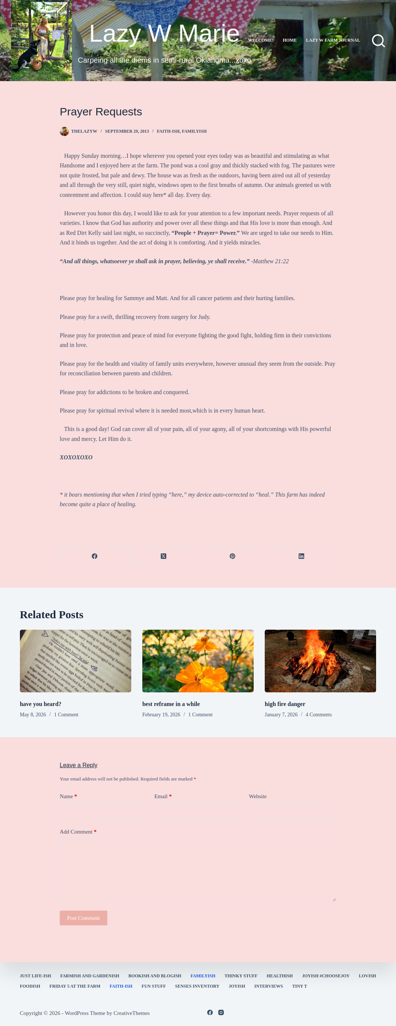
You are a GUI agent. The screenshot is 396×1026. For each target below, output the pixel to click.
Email (163, 796)
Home (290, 40)
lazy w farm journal (333, 40)
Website (258, 796)
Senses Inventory (197, 986)
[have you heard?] (75, 661)
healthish (280, 975)
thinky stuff (241, 975)
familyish (194, 131)
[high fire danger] (320, 661)
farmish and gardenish (89, 975)
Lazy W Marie (164, 33)
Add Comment (78, 832)
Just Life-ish (35, 975)
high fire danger (285, 704)
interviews (268, 986)
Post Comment (83, 918)
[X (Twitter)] (163, 556)
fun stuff (154, 986)
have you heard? (41, 704)
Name (68, 796)
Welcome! (261, 40)
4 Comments (319, 714)
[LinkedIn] (301, 556)
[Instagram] (221, 1012)
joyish (237, 986)
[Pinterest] (232, 556)
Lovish (367, 975)
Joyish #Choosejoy (326, 975)
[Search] (378, 40)
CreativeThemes (132, 1013)
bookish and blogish (154, 975)
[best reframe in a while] (198, 661)
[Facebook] (94, 556)
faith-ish (168, 131)
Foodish (30, 986)
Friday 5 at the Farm (74, 986)
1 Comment (66, 714)
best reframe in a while (171, 704)
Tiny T (299, 986)
